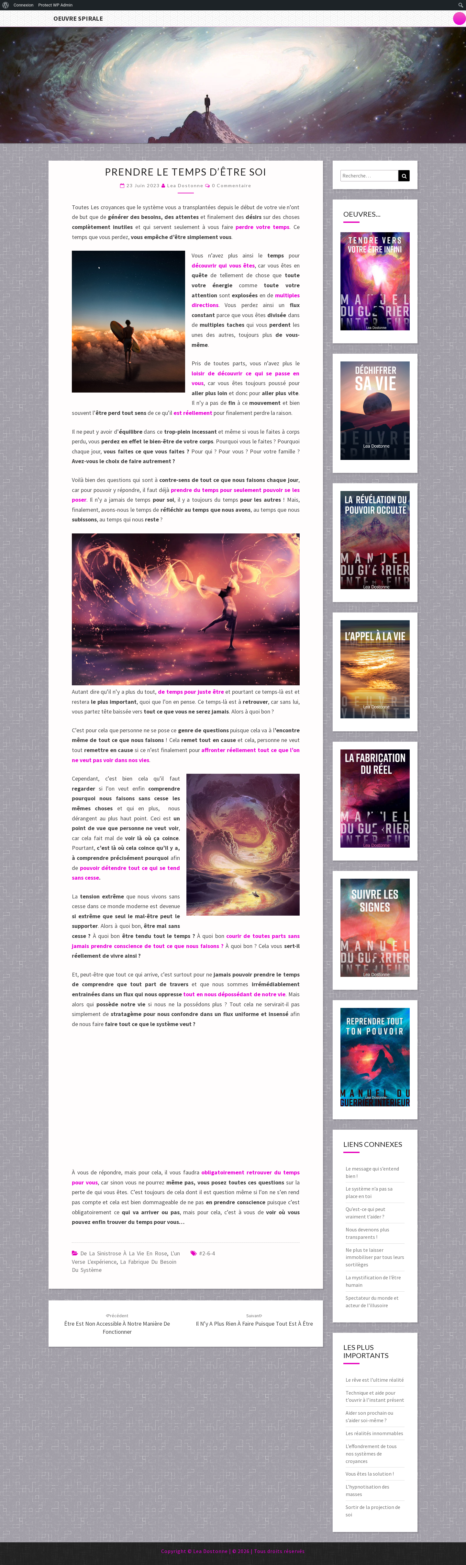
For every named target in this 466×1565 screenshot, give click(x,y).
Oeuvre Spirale (78, 18)
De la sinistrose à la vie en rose (123, 1253)
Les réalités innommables (374, 1433)
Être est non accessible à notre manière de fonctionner (117, 1324)
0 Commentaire (231, 185)
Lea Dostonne (185, 185)
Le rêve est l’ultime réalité (375, 1380)
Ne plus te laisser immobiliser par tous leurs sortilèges (375, 1257)
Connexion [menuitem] (23, 5)
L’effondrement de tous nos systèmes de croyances (371, 1453)
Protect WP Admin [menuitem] (55, 5)
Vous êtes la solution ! (370, 1473)
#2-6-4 (207, 1253)
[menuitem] (5, 5)
